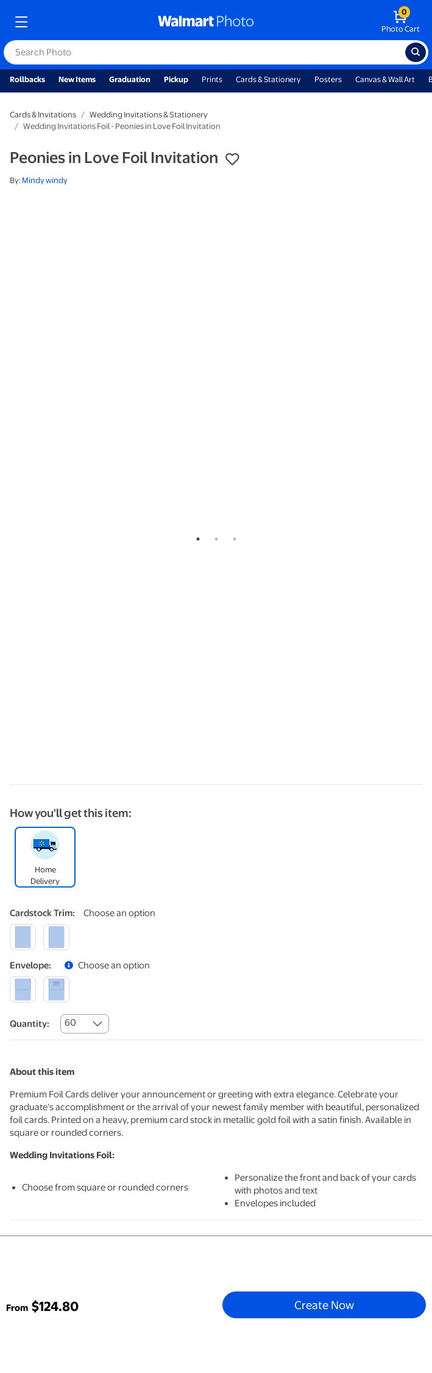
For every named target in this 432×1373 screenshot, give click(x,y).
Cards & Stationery (268, 79)
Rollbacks (27, 79)
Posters (328, 79)
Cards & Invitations (43, 114)
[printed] (56, 989)
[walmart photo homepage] (206, 22)
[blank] (23, 989)
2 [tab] (214, 536)
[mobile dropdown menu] (21, 22)
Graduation (129, 79)
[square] (23, 937)
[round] (56, 937)
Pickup (176, 79)
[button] (232, 159)
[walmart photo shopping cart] (400, 22)
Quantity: (29, 1023)
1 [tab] (195, 536)
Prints (212, 79)
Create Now (324, 1305)
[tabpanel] (216, 243)
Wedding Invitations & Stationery (149, 114)
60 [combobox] (70, 1022)
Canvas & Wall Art (385, 79)
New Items (77, 79)
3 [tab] (232, 536)
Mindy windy (45, 180)
